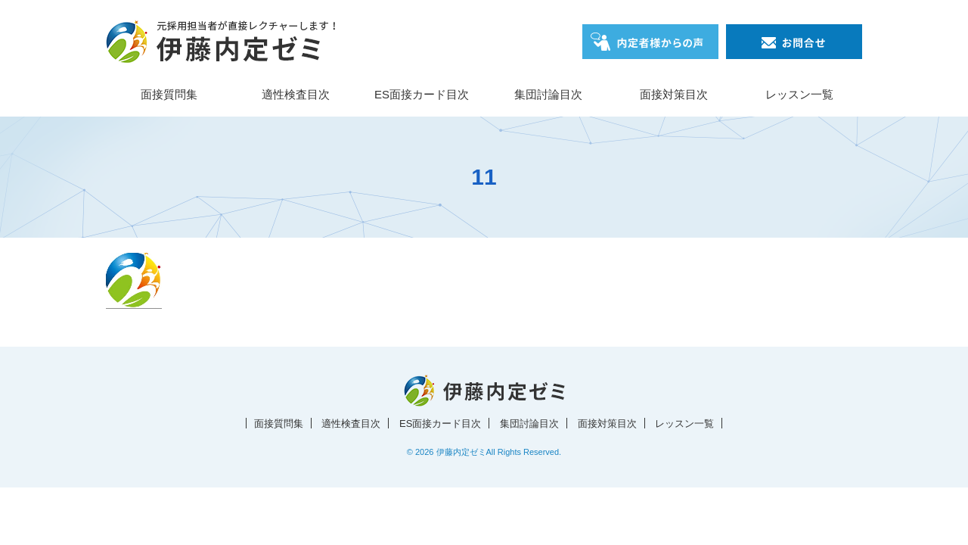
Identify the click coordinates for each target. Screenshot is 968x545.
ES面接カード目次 (421, 94)
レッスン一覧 (799, 94)
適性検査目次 (296, 94)
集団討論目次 (548, 94)
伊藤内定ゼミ (461, 451)
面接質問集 (169, 94)
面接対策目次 (674, 94)
